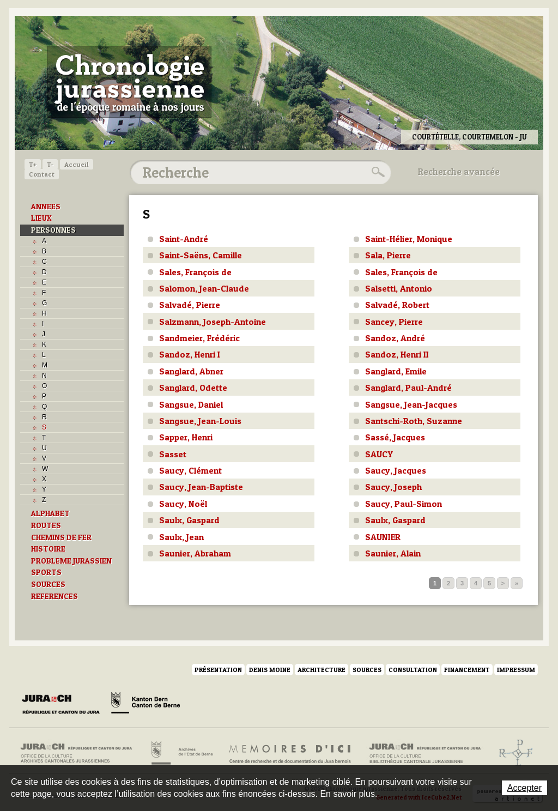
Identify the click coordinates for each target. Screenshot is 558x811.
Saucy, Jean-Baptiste (201, 486)
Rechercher (376, 172)
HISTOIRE (48, 549)
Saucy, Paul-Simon (403, 503)
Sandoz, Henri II (397, 354)
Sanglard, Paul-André (408, 387)
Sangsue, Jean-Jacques (411, 404)
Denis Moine (269, 669)
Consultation (413, 669)
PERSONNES (53, 230)
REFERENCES (54, 596)
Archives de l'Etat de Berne (181, 753)
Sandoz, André (395, 337)
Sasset (172, 454)
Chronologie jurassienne (129, 82)
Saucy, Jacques (395, 470)
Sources (367, 669)
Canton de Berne (145, 704)
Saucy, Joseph (393, 486)
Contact (41, 174)
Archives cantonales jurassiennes (80, 753)
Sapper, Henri (186, 437)
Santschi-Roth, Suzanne (413, 420)
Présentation (218, 669)
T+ (33, 164)
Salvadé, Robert (397, 304)
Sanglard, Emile (396, 371)
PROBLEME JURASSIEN (71, 561)
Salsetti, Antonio (398, 288)
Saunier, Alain (393, 553)
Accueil (76, 164)
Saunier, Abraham (195, 553)
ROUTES (46, 525)
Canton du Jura (63, 704)
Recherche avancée (459, 171)
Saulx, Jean (181, 536)
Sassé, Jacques (395, 437)
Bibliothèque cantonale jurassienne (425, 753)
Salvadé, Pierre (189, 304)
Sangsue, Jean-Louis (200, 420)
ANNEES (45, 206)
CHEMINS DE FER (61, 537)
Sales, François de (195, 272)
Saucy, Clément (190, 470)
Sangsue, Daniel (191, 404)
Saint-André (183, 238)
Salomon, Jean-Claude (204, 288)
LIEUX (41, 218)
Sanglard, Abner (191, 371)
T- (50, 164)
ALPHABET (50, 513)
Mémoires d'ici (291, 753)
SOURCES (48, 584)
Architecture (321, 669)
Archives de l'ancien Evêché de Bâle (512, 753)
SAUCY (379, 454)
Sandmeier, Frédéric (199, 337)
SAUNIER (383, 536)
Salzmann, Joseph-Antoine (212, 321)
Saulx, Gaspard (189, 520)
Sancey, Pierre (394, 321)
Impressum (516, 669)
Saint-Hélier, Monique (408, 238)
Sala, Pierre (388, 255)
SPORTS (46, 572)
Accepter (524, 787)
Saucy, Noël (183, 503)
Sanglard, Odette (193, 387)
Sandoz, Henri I (189, 354)
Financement (467, 669)
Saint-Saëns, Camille (200, 255)
